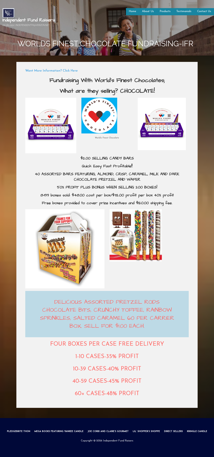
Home (132, 11)
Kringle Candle (197, 431)
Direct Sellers (173, 431)
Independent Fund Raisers (28, 20)
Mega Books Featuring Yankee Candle (58, 431)
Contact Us (204, 11)
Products (165, 11)
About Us (148, 11)
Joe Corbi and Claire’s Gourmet (108, 431)
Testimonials (183, 11)
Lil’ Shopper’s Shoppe (146, 431)
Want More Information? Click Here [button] (51, 70)
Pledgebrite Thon (18, 431)
